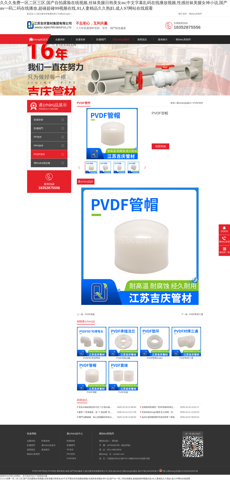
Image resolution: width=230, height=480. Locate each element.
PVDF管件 (39, 154)
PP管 (34, 471)
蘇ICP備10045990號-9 (148, 471)
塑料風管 (61, 471)
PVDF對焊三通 (196, 314)
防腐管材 (80, 39)
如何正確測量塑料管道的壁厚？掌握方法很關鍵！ (159, 417)
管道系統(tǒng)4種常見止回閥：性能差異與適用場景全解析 (159, 412)
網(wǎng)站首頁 (39, 39)
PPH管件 (38, 145)
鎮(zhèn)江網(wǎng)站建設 (125, 471)
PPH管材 (52, 471)
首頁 (172, 103)
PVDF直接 (90, 314)
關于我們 (183, 14)
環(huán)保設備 (42, 163)
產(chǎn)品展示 (122, 39)
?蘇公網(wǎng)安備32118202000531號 (178, 471)
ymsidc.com (118, 454)
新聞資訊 (142, 39)
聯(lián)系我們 (195, 14)
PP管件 (38, 137)
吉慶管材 (60, 39)
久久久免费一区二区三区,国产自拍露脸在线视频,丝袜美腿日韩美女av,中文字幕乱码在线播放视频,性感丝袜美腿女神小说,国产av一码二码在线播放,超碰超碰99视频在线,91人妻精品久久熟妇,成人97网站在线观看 (95, 478)
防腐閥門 (101, 39)
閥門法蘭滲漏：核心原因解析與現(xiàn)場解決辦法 (96, 417)
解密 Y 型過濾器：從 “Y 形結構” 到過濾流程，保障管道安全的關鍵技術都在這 (96, 412)
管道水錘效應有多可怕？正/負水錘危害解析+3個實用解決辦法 (96, 407)
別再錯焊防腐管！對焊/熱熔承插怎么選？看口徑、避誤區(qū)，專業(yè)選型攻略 (159, 407)
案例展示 (162, 39)
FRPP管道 (42, 471)
